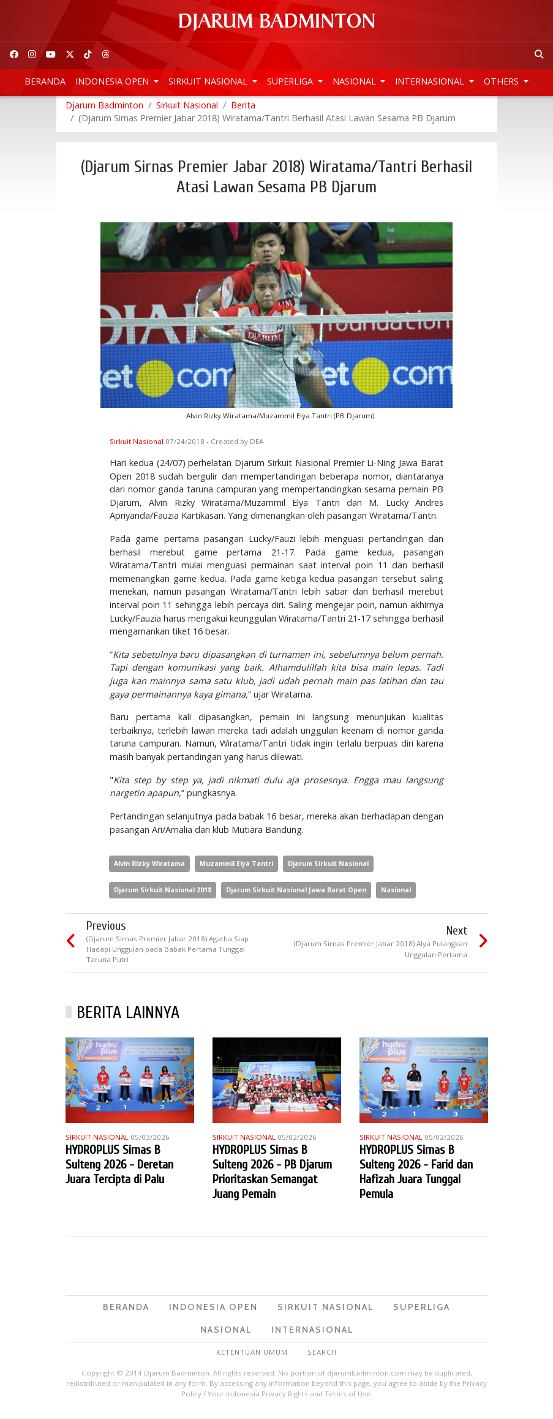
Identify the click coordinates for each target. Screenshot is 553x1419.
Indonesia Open (113, 81)
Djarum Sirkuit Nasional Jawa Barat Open (296, 894)
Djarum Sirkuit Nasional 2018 (162, 894)
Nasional (355, 81)
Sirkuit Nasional (209, 81)
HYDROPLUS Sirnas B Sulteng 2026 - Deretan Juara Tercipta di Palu (119, 1169)
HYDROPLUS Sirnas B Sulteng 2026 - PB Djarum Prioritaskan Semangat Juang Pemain (272, 1177)
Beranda (45, 81)
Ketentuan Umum (252, 1356)
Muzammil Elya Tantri (236, 868)
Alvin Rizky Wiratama (149, 868)
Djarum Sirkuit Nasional (328, 868)
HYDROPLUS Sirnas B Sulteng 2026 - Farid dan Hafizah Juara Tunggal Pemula (416, 1177)
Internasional (431, 81)
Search (322, 1356)
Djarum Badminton (104, 110)
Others (502, 81)
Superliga (291, 81)
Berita (243, 110)
